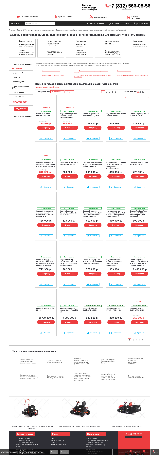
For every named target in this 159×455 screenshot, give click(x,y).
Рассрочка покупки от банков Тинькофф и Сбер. (108, 361)
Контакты (102, 23)
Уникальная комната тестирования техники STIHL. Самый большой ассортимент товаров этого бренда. (82, 376)
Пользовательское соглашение (97, 440)
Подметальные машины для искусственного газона (132, 75)
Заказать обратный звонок (133, 437)
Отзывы (89, 447)
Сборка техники (140, 23)
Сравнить (46, 138)
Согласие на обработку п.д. (95, 444)
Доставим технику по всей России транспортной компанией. (135, 361)
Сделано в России (20, 73)
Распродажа (17, 68)
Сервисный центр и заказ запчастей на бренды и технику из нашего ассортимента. (109, 376)
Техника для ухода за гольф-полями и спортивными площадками (92, 76)
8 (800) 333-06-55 (134, 434)
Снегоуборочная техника (25, 442)
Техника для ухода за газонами (27, 444)
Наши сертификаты (57, 440)
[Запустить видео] (31, 408)
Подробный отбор (20, 101)
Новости (54, 442)
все (143, 92)
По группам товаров (23, 440)
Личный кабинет (91, 438)
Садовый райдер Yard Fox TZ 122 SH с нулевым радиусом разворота (32, 427)
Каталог (15, 23)
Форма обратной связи (59, 444)
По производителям (23, 438)
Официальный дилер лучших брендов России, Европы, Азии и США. (29, 376)
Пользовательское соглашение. (34, 453)
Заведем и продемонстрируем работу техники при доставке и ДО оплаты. (82, 361)
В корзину (46, 128)
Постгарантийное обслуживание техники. (136, 377)
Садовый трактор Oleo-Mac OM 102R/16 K (127, 426)
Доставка (114, 23)
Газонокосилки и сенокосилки (51, 71)
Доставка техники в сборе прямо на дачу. (54, 361)
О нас (53, 438)
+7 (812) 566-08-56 (129, 6)
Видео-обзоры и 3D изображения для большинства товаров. (28, 361)
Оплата (126, 23)
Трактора (19, 447)
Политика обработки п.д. (94, 442)
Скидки (91, 23)
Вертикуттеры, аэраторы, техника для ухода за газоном (91, 71)
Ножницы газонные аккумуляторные (53, 75)
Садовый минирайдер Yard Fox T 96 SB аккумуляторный (79, 426)
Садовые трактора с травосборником (47, 87)
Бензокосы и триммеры (124, 71)
